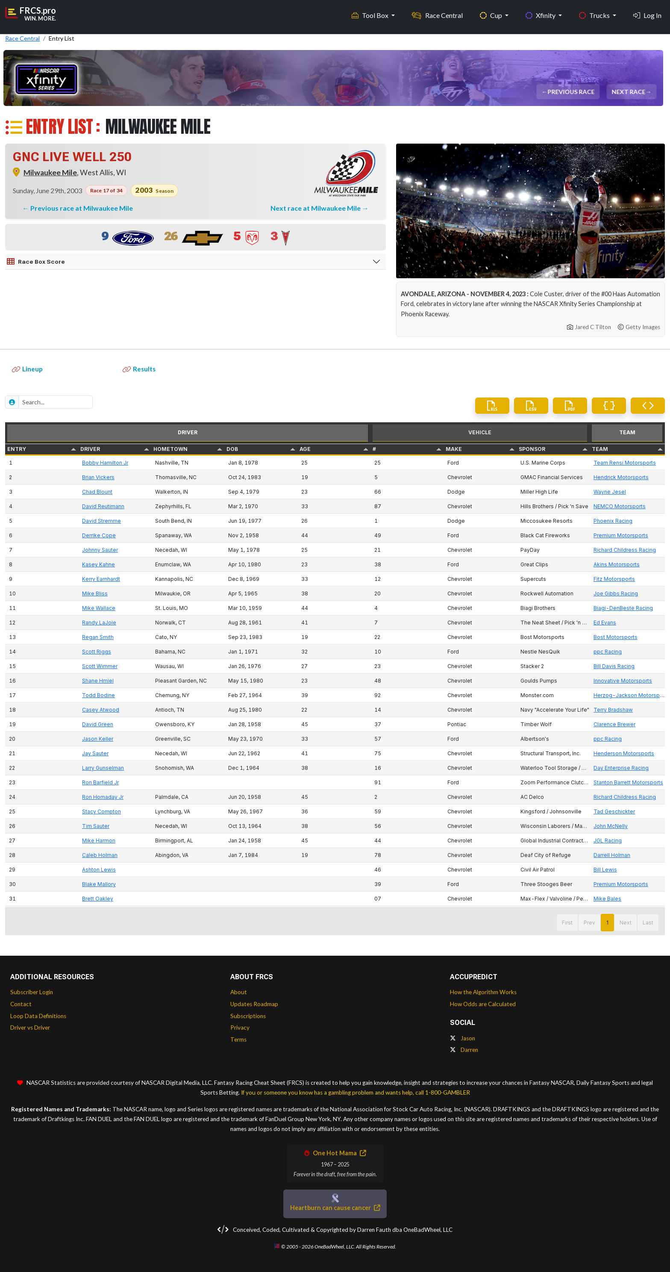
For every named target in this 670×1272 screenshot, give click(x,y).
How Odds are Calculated (483, 1004)
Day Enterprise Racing (621, 768)
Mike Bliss (95, 593)
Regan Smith (98, 637)
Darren (464, 1049)
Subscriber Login (31, 992)
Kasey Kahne (98, 564)
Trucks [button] (595, 13)
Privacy (240, 1027)
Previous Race (571, 91)
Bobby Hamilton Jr (105, 462)
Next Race (629, 91)
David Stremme (101, 521)
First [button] (567, 922)
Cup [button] (491, 13)
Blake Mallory (99, 884)
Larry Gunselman (103, 768)
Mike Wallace (98, 608)
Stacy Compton (101, 811)
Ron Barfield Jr (100, 782)
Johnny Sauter (100, 550)
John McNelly (611, 826)
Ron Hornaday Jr (102, 797)
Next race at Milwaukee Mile (316, 208)
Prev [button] (589, 922)
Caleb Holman (100, 855)
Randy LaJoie (99, 622)
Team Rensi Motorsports (625, 462)
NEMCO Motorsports (620, 506)
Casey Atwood (100, 710)
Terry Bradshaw (613, 710)
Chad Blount (97, 492)
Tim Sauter (95, 826)
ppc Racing (608, 651)
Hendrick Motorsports (621, 477)
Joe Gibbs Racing (616, 593)
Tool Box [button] (371, 13)
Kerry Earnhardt (101, 579)
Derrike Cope (99, 535)
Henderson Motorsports (624, 753)
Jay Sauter (95, 753)
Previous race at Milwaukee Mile (81, 208)
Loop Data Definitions (38, 1016)
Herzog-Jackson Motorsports (632, 695)
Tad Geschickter (614, 811)
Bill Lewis (605, 869)
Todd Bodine (98, 695)
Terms (238, 1039)
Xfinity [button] (541, 13)
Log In (647, 13)
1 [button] (607, 922)
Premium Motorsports (621, 535)
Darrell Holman (612, 855)
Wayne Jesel (610, 492)
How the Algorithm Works (483, 992)
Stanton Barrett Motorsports (628, 782)
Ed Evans (605, 622)
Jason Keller (97, 739)
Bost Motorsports (616, 637)
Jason (462, 1038)
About (238, 992)
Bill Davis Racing (614, 666)
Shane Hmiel (98, 680)
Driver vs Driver (30, 1027)
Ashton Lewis (99, 869)
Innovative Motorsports (623, 680)
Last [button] (648, 922)
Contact (21, 1004)
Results (139, 369)
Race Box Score (36, 261)
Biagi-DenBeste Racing (623, 608)
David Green (97, 724)
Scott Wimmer (100, 666)
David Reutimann (103, 506)
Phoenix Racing (613, 521)
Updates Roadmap (254, 1004)
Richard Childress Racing (625, 550)
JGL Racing (608, 840)
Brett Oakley (97, 898)
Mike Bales (607, 898)
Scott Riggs (96, 651)
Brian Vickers (98, 477)
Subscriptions (248, 1016)
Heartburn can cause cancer (335, 1207)
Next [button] (626, 922)
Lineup (27, 369)
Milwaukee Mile (50, 172)
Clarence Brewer (614, 724)
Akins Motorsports (617, 564)
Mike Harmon (98, 840)
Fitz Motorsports (614, 579)
